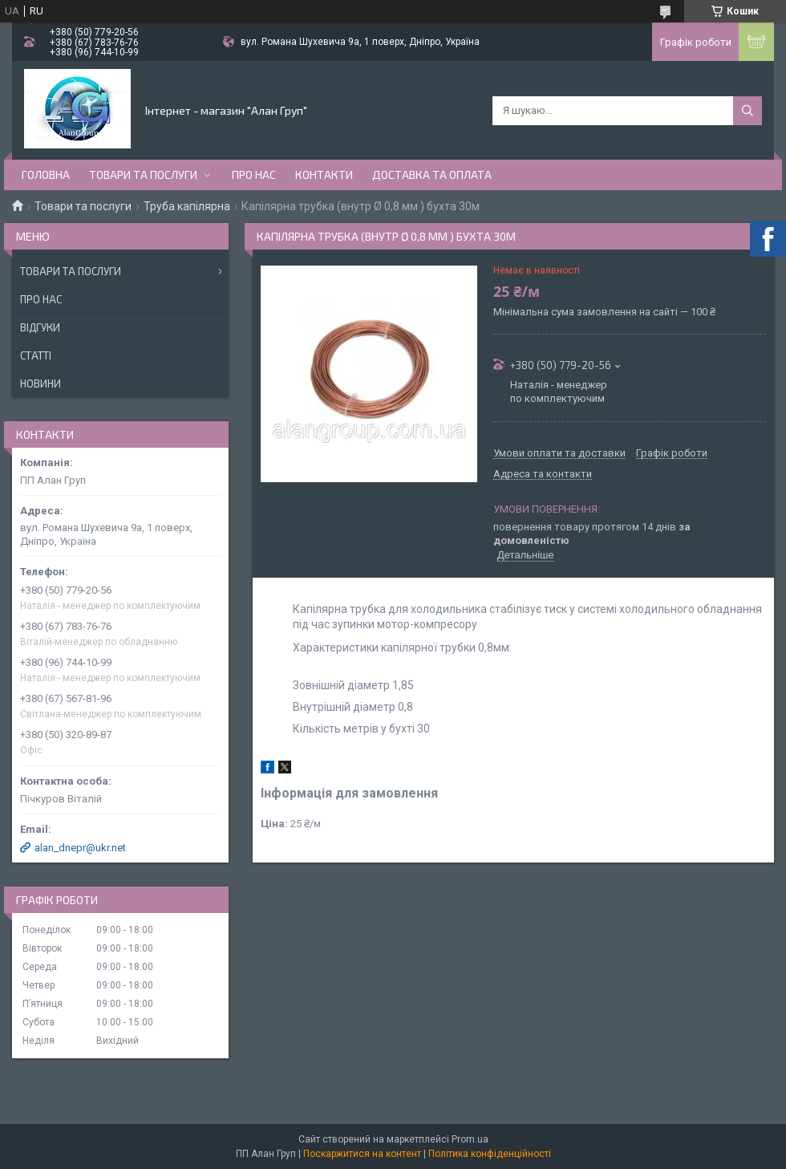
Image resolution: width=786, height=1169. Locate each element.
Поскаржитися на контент (362, 1153)
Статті (35, 355)
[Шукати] (747, 110)
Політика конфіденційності (489, 1153)
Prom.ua (470, 1139)
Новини (40, 383)
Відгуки (40, 327)
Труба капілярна (187, 206)
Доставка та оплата (432, 174)
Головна (46, 174)
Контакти (324, 174)
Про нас (254, 174)
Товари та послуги (143, 174)
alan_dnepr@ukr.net (80, 848)
